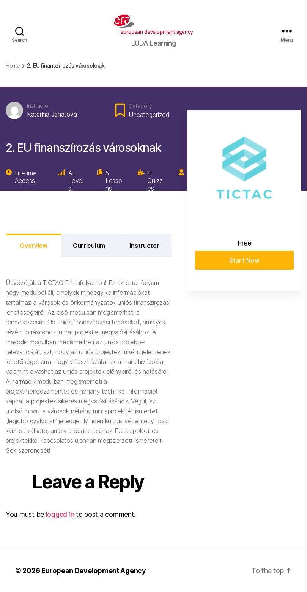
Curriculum (89, 245)
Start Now (244, 260)
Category (140, 106)
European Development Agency (93, 571)
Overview (33, 245)
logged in (60, 514)
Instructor (38, 105)
